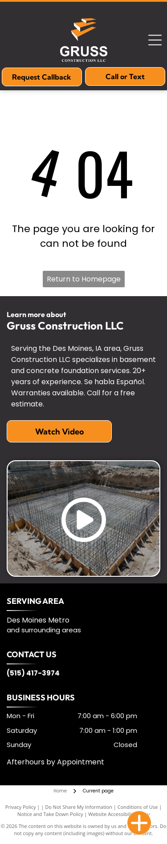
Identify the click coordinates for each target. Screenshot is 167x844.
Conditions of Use (138, 807)
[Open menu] (155, 40)
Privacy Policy (20, 807)
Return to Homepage (84, 279)
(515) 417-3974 (33, 673)
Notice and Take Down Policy (50, 814)
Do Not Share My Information (78, 807)
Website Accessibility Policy (119, 814)
